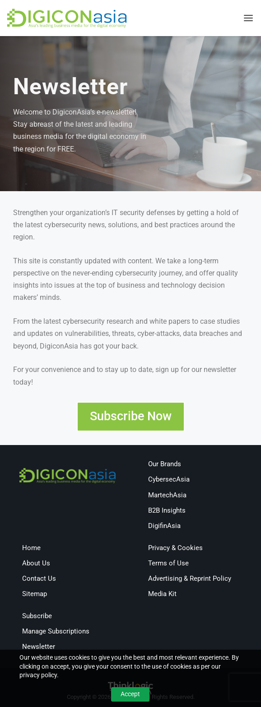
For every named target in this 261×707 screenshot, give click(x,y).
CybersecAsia (169, 479)
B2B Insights (167, 510)
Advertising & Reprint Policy (189, 578)
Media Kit (162, 594)
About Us (36, 563)
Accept (130, 694)
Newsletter (38, 647)
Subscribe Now (131, 416)
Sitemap (34, 594)
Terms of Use (168, 563)
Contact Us (39, 578)
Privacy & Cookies (175, 548)
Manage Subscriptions (55, 631)
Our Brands (164, 464)
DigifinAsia (164, 526)
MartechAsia (167, 495)
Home (31, 548)
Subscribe (37, 616)
